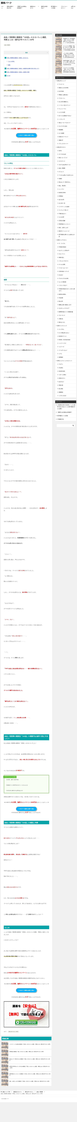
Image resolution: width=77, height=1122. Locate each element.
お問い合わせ (73, 7)
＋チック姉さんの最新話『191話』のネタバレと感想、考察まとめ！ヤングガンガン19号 (69, 55)
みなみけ (61, 275)
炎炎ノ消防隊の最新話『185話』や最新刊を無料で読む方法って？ (23, 68)
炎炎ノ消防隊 (7, 45)
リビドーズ (61, 346)
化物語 (60, 178)
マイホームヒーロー (63, 268)
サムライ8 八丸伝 (63, 126)
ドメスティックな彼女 (64, 206)
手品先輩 (61, 297)
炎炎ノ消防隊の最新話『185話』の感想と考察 (18, 72)
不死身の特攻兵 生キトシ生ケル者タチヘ (67, 289)
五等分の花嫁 (62, 220)
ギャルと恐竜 (62, 264)
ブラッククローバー (63, 143)
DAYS (60, 150)
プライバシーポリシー (64, 7)
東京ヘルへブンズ (63, 157)
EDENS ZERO (62, 192)
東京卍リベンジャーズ (64, 231)
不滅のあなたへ (62, 213)
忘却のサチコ (62, 378)
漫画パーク (6, 2)
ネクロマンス (62, 161)
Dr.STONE (61, 91)
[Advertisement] (38, 21)
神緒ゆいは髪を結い (63, 94)
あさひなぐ (61, 381)
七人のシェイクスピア (64, 308)
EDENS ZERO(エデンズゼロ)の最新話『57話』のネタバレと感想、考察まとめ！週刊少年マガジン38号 (29, 1067)
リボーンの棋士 (62, 374)
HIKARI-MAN (62, 371)
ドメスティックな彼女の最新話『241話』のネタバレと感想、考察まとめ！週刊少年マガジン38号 (29, 1044)
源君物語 (61, 357)
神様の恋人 (61, 257)
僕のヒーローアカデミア (64, 122)
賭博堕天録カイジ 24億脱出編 (66, 311)
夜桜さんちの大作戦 (63, 87)
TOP (6, 1091)
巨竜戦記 (61, 196)
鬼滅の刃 (61, 140)
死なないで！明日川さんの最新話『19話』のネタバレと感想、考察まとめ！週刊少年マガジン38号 (29, 1060)
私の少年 (61, 301)
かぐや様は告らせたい (64, 332)
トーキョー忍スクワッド (64, 105)
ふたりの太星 (62, 112)
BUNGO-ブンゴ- (63, 336)
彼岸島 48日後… (63, 294)
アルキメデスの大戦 (63, 278)
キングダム (61, 329)
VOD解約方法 (60, 419)
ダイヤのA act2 (62, 154)
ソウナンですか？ (63, 285)
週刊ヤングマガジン (62, 240)
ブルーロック (62, 315)
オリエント (61, 171)
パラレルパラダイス (63, 261)
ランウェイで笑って (63, 210)
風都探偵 (61, 392)
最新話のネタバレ (32, 7)
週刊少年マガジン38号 (13, 1031)
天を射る (61, 367)
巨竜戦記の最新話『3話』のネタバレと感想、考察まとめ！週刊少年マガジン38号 (26, 1051)
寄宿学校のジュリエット (64, 224)
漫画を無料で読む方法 (10, 7)
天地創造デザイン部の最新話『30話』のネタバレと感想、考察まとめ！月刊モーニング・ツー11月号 (69, 40)
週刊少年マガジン (61, 147)
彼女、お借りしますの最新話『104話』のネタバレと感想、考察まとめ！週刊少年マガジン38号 (29, 1081)
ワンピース (61, 84)
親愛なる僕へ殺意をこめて (65, 304)
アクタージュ (62, 98)
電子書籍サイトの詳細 (54, 7)
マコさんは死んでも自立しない (66, 175)
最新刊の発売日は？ (44, 7)
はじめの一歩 (62, 203)
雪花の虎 (61, 385)
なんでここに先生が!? (64, 250)
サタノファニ (62, 254)
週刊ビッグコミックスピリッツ (64, 360)
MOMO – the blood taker (64, 339)
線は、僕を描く (62, 185)
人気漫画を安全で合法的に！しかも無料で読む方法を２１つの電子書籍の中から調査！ (66, 406)
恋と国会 (61, 388)
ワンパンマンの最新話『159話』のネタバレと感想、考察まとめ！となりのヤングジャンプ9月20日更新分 (69, 48)
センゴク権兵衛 (62, 282)
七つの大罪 (61, 217)
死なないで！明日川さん (64, 182)
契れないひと (62, 322)
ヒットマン (61, 189)
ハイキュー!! (62, 119)
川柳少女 (61, 318)
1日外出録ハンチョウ (64, 271)
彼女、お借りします (63, 227)
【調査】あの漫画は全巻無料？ (21, 7)
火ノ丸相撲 (61, 133)
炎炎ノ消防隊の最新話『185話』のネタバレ (17, 57)
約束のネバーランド (63, 136)
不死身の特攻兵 (62, 247)
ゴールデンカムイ (63, 350)
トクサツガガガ (62, 395)
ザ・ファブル (62, 243)
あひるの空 (61, 199)
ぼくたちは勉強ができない (65, 115)
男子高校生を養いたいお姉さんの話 (67, 235)
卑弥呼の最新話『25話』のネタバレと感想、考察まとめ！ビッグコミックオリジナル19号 (69, 62)
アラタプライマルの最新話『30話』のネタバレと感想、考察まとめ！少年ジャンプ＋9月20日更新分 (69, 70)
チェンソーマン (62, 108)
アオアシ (61, 364)
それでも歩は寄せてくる (64, 164)
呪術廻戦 (61, 129)
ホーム (3, 7)
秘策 (9, 65)
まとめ (8, 75)
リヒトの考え (11, 61)
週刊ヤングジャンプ (62, 325)
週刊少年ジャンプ (61, 80)
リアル (60, 353)
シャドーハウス (62, 343)
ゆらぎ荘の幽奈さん (63, 101)
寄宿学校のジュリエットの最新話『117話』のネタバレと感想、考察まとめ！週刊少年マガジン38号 (29, 1074)
